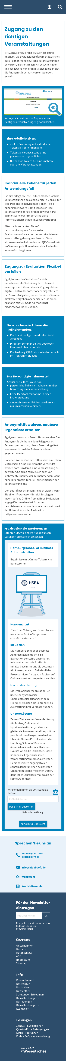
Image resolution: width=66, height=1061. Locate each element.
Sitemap (21, 963)
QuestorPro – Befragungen (32, 1029)
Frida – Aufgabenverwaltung (33, 1036)
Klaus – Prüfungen (27, 1033)
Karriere (21, 949)
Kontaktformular (32, 886)
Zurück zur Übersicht (33, 824)
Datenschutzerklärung (33, 812)
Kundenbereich (25, 980)
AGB (18, 956)
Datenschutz (24, 952)
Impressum (23, 959)
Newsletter (23, 991)
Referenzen (23, 984)
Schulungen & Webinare (30, 994)
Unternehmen (24, 945)
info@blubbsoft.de (33, 867)
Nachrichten (23, 987)
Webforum (28, 876)
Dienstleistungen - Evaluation (27, 1006)
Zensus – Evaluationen (29, 1025)
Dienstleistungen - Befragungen (27, 999)
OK (46, 915)
